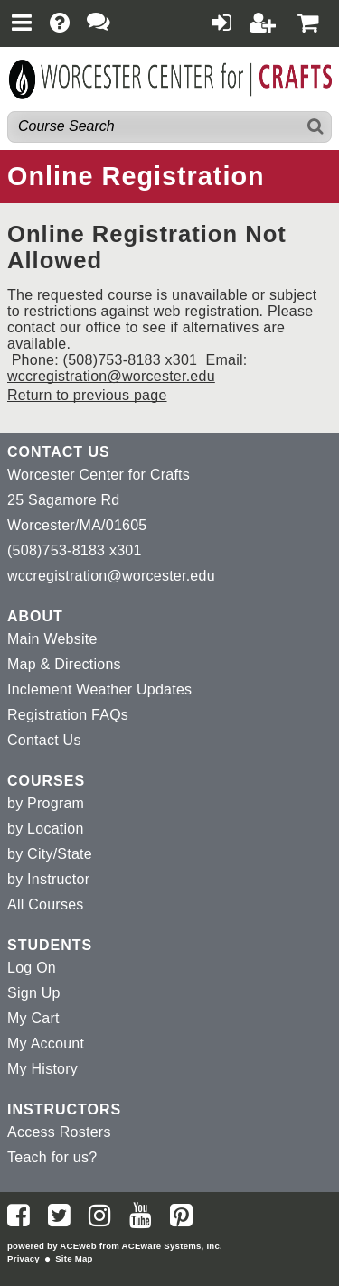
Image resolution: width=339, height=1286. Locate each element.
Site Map (73, 1258)
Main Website (52, 639)
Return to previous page (87, 395)
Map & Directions (64, 664)
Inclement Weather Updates (99, 689)
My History (42, 1068)
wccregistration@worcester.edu (111, 376)
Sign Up (34, 993)
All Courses (45, 904)
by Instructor (48, 879)
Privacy (23, 1258)
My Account (45, 1043)
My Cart (33, 1018)
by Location (45, 828)
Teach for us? (52, 1157)
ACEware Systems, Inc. (172, 1246)
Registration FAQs (67, 714)
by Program (45, 803)
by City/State (49, 854)
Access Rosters (59, 1132)
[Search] (316, 126)
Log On (31, 967)
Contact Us (44, 740)
